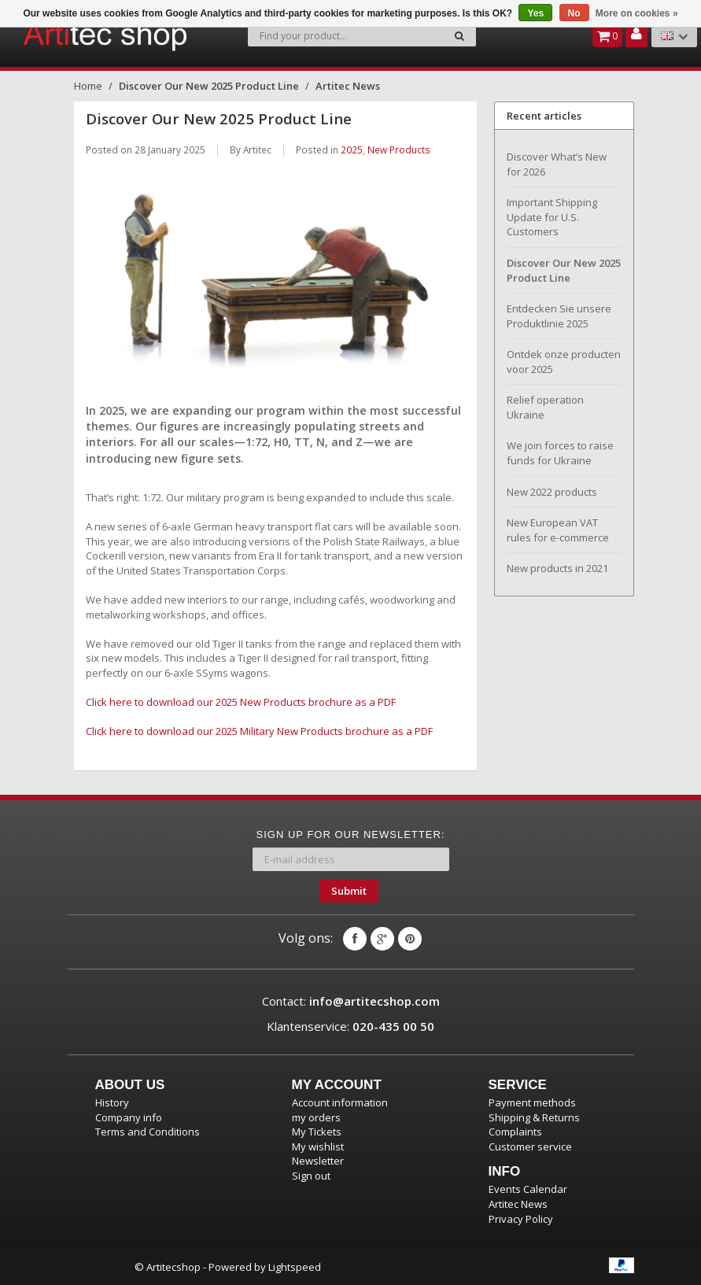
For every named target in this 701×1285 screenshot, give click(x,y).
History (112, 1102)
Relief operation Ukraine (545, 407)
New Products (398, 149)
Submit (349, 891)
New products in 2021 (557, 568)
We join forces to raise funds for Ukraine (560, 452)
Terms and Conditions (147, 1131)
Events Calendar (528, 1189)
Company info (128, 1117)
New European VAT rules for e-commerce (558, 530)
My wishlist (318, 1146)
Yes (535, 13)
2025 (352, 149)
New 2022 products (552, 492)
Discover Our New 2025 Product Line (209, 86)
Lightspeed (294, 1267)
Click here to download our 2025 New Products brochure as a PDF (241, 702)
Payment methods (532, 1102)
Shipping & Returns (534, 1117)
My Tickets (316, 1131)
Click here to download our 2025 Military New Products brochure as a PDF (259, 731)
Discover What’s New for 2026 (557, 164)
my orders (316, 1117)
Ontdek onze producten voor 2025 (564, 361)
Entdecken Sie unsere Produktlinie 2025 (559, 315)
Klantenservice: (350, 1026)
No (574, 13)
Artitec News (347, 86)
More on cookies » (637, 13)
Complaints (515, 1131)
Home (88, 86)
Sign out (311, 1176)
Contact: (351, 1001)
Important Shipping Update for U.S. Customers (552, 216)
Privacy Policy (521, 1219)
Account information (340, 1102)
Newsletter (318, 1161)
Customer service (530, 1146)
